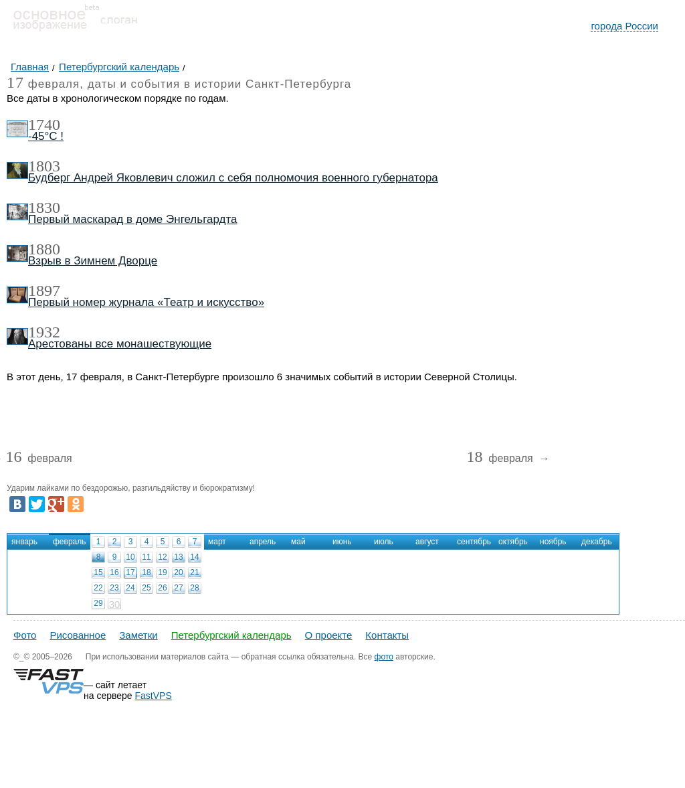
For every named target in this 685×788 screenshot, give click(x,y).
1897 (44, 290)
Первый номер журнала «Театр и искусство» (146, 302)
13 (178, 557)
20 (178, 572)
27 (178, 588)
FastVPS (153, 695)
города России (624, 25)
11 (146, 557)
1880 (44, 249)
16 (114, 572)
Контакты (387, 635)
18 (146, 572)
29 (98, 603)
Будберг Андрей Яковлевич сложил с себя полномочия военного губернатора (233, 177)
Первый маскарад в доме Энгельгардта (132, 219)
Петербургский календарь (231, 635)
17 (130, 572)
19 (162, 572)
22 (98, 588)
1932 (44, 332)
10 (130, 557)
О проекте (329, 635)
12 (162, 557)
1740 (44, 124)
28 (194, 588)
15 (98, 572)
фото (384, 656)
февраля (38, 459)
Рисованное (78, 635)
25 (146, 588)
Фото (24, 635)
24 (130, 588)
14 (194, 557)
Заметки (138, 635)
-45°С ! (46, 136)
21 (194, 572)
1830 (44, 207)
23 (114, 588)
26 (162, 588)
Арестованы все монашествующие (119, 343)
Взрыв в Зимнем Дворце (92, 260)
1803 (44, 166)
